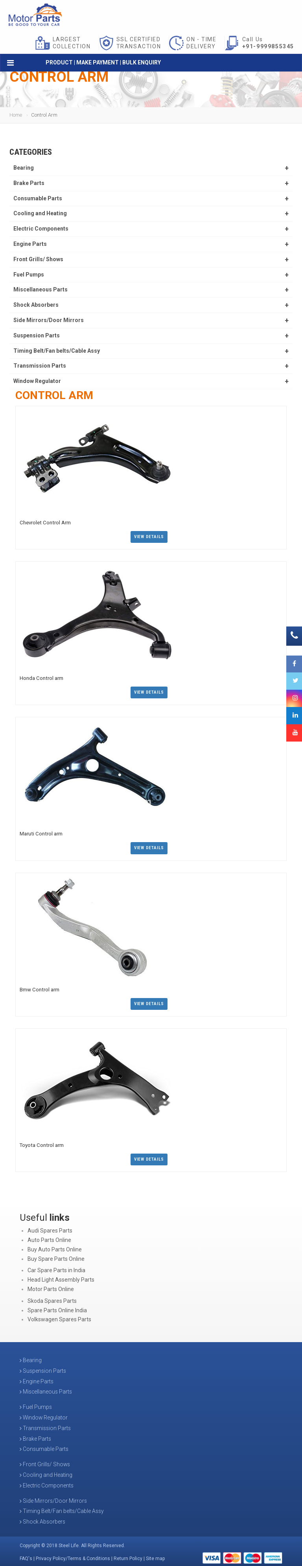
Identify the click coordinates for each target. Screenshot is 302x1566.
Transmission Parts (39, 366)
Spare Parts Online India (57, 1308)
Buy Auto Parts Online (55, 1247)
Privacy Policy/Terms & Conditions (73, 1556)
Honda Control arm (41, 677)
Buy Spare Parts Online (56, 1257)
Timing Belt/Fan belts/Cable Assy (56, 351)
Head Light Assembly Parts (61, 1278)
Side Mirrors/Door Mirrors (48, 320)
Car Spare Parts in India (56, 1268)
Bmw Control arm (39, 988)
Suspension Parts (36, 335)
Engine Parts (30, 244)
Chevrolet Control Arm (44, 522)
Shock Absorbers (36, 305)
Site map (155, 1556)
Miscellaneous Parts (40, 289)
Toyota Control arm (41, 1143)
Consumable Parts (37, 198)
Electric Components (40, 228)
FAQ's (26, 1556)
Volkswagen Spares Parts (59, 1317)
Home (15, 115)
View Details (149, 536)
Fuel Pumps (28, 274)
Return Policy (128, 1556)
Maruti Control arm (40, 832)
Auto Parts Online (49, 1238)
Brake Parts (28, 183)
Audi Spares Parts (50, 1228)
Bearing (23, 168)
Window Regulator (37, 381)
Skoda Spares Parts (52, 1299)
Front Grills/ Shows (38, 259)
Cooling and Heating (40, 213)
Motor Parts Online (51, 1287)
